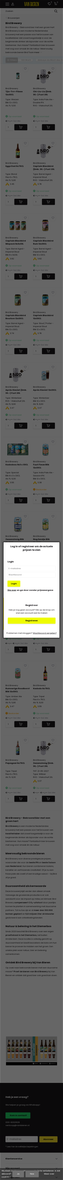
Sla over (11, 590)
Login (14, 583)
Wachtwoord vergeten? (45, 633)
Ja (18, 1173)
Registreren (31, 620)
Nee (32, 1173)
